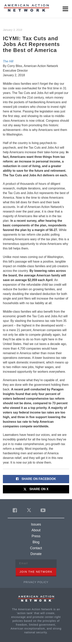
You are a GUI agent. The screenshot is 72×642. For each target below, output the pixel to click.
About (36, 530)
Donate (35, 554)
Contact (36, 548)
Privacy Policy (36, 582)
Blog (35, 542)
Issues (36, 524)
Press (35, 536)
